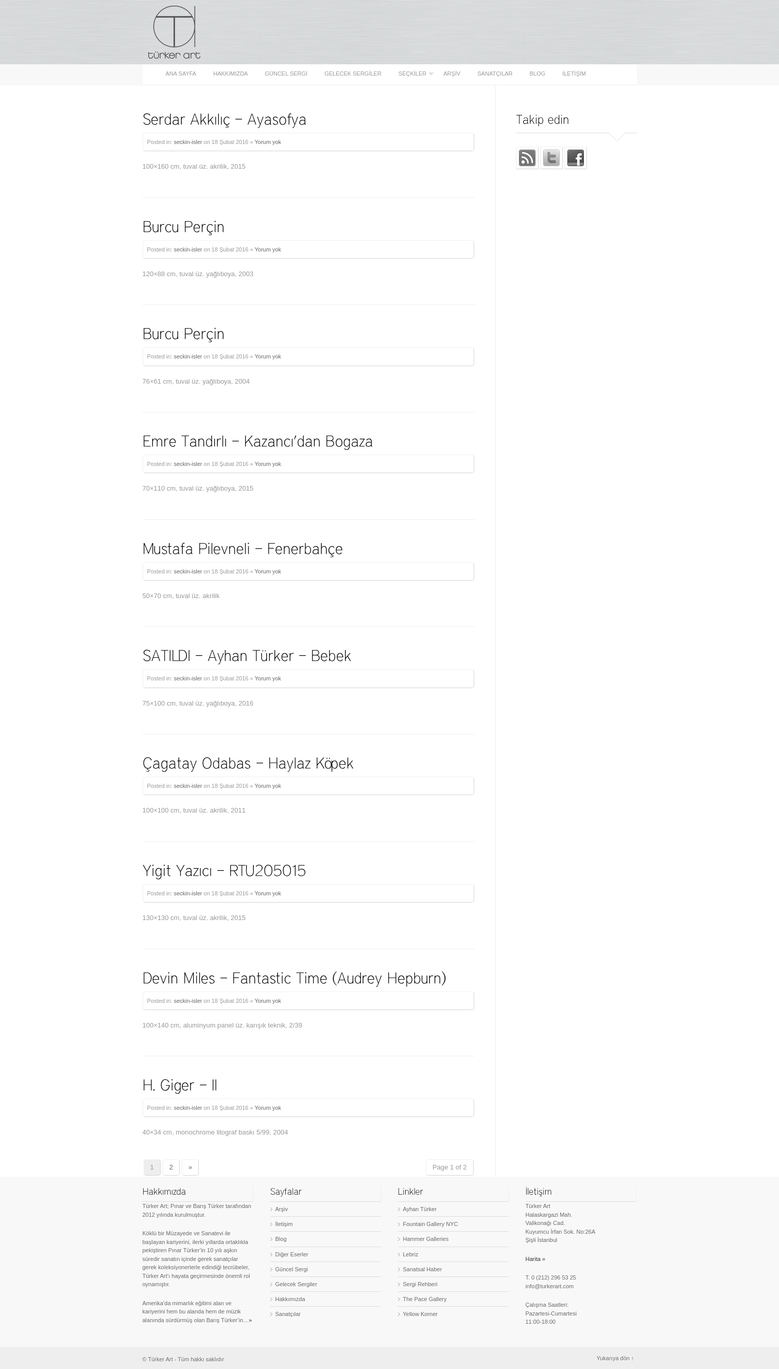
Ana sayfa (181, 74)
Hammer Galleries (426, 1239)
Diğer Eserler (291, 1254)
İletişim (574, 74)
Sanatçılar (494, 74)
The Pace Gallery (425, 1299)
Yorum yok (267, 142)
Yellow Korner (420, 1314)
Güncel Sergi (286, 74)
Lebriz (411, 1254)
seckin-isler (188, 142)
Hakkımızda (230, 74)
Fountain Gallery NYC (430, 1224)
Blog (538, 74)
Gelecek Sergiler (353, 74)
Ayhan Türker (420, 1209)
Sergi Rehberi (420, 1284)
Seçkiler (413, 74)
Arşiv (451, 74)
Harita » (536, 1259)
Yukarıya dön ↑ (615, 1358)
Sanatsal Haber (422, 1269)
